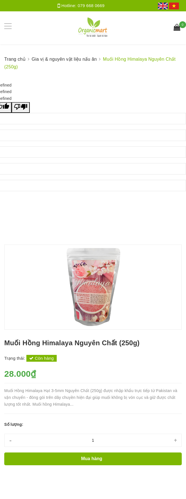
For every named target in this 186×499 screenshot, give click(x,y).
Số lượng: (13, 424)
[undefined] (21, 107)
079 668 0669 (91, 5)
